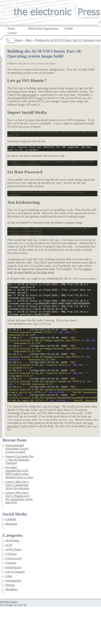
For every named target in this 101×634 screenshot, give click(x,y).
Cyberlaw (11, 581)
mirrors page (29, 94)
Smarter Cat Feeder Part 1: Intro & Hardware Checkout (19, 487)
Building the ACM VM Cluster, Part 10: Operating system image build (44, 53)
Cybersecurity (13, 585)
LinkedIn (10, 546)
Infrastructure (13, 594)
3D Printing (12, 567)
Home (11, 28)
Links (8, 603)
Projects (10, 612)
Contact (12, 32)
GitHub (68, 28)
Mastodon (11, 551)
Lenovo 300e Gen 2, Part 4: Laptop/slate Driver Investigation (17, 512)
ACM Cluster (13, 576)
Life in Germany (15, 598)
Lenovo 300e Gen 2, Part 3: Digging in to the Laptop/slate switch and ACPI (18, 524)
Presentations (13, 607)
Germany (10, 590)
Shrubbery (11, 616)
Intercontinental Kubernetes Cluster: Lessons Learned (17, 476)
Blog (28, 40)
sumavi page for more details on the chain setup (49, 276)
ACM (8, 572)
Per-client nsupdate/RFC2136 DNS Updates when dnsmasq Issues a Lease (19, 499)
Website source (9, 629)
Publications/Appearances (43, 28)
